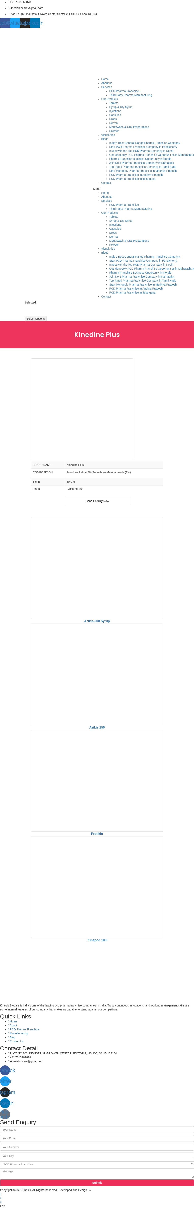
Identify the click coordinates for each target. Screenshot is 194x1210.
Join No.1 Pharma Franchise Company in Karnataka (141, 162)
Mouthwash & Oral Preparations (129, 127)
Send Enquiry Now (97, 501)
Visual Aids (108, 134)
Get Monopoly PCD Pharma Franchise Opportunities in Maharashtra (151, 154)
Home (105, 79)
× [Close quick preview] (1, 1198)
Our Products (109, 99)
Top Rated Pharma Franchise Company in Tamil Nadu (142, 166)
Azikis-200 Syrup (97, 621)
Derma (113, 123)
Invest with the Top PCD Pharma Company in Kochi (141, 150)
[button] (143, 189)
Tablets (113, 103)
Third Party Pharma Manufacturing (130, 95)
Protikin (97, 833)
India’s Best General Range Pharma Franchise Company (144, 142)
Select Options (36, 318)
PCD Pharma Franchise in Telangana (132, 178)
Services (106, 87)
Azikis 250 (97, 727)
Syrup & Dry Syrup (121, 107)
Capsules (115, 115)
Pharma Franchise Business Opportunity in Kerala (140, 158)
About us (106, 83)
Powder (114, 130)
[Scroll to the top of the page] (0, 1194)
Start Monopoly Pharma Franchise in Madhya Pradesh (143, 170)
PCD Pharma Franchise (124, 91)
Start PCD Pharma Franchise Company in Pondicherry (143, 146)
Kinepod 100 (97, 940)
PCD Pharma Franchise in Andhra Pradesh (136, 174)
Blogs (104, 138)
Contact (106, 182)
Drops (113, 119)
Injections (115, 111)
